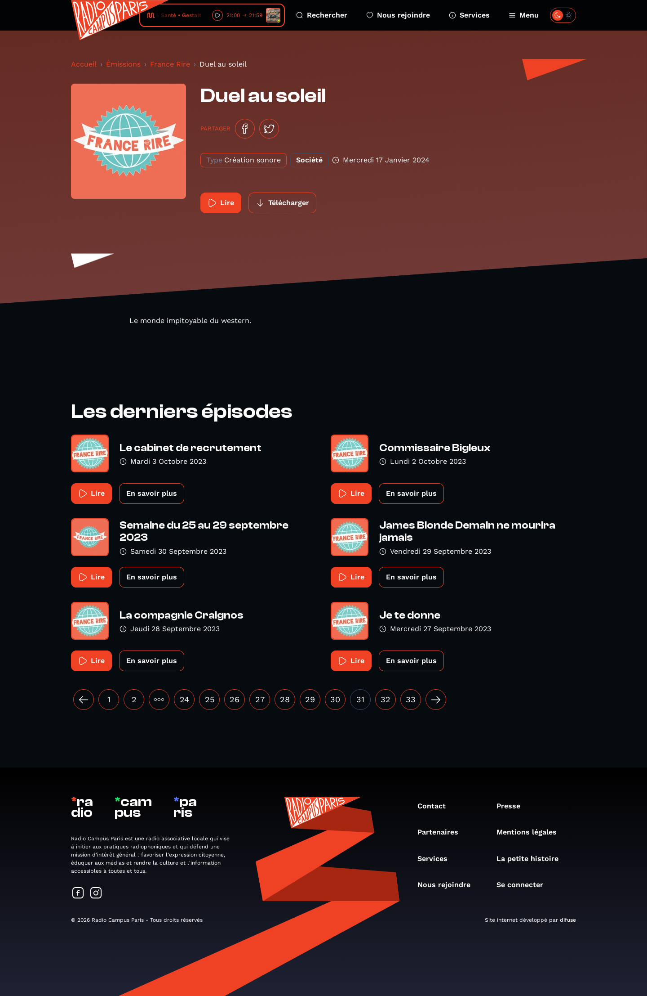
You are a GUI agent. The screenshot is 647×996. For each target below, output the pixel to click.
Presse (512, 806)
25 (209, 699)
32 (385, 699)
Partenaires (442, 832)
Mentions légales (531, 832)
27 (260, 699)
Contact (436, 806)
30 (335, 699)
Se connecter (524, 884)
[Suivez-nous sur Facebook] (78, 894)
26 (234, 699)
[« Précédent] (83, 699)
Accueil (84, 64)
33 (411, 699)
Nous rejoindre (398, 15)
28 (285, 699)
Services (469, 15)
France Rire (170, 64)
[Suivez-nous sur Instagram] (96, 894)
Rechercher (321, 15)
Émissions (123, 64)
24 (184, 699)
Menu (524, 15)
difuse (568, 920)
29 (310, 699)
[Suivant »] (436, 699)
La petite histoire (531, 858)
